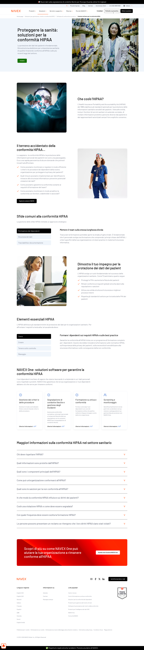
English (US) (20, 594)
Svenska (19, 617)
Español (19, 610)
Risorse (68, 11)
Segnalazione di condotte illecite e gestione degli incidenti (56, 404)
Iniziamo (22, 61)
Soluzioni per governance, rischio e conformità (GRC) (40, 16)
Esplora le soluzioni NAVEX (26, 201)
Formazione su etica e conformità (85, 401)
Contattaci (100, 11)
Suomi (18, 620)
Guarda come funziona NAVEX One (108, 553)
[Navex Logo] (16, 11)
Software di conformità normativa (66, 16)
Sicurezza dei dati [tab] (25, 237)
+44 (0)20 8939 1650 (115, 6)
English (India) (21, 623)
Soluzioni (42, 11)
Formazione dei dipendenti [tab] (29, 231)
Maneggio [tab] (22, 354)
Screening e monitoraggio (110, 401)
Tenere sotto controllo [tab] (27, 348)
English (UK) (20, 597)
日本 (18, 613)
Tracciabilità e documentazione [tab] (30, 243)
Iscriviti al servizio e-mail (118, 580)
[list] (128, 6)
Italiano (19, 603)
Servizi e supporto (56, 11)
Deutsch (19, 600)
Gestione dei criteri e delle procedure (29, 401)
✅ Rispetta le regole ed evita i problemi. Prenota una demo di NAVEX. (72, 648)
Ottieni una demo (127, 11)
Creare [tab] (21, 343)
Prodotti (32, 11)
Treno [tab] (20, 337)
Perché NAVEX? (81, 11)
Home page (20, 16)
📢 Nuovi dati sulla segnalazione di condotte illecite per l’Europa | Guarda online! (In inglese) (72, 2)
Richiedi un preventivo (111, 11)
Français (19, 607)
